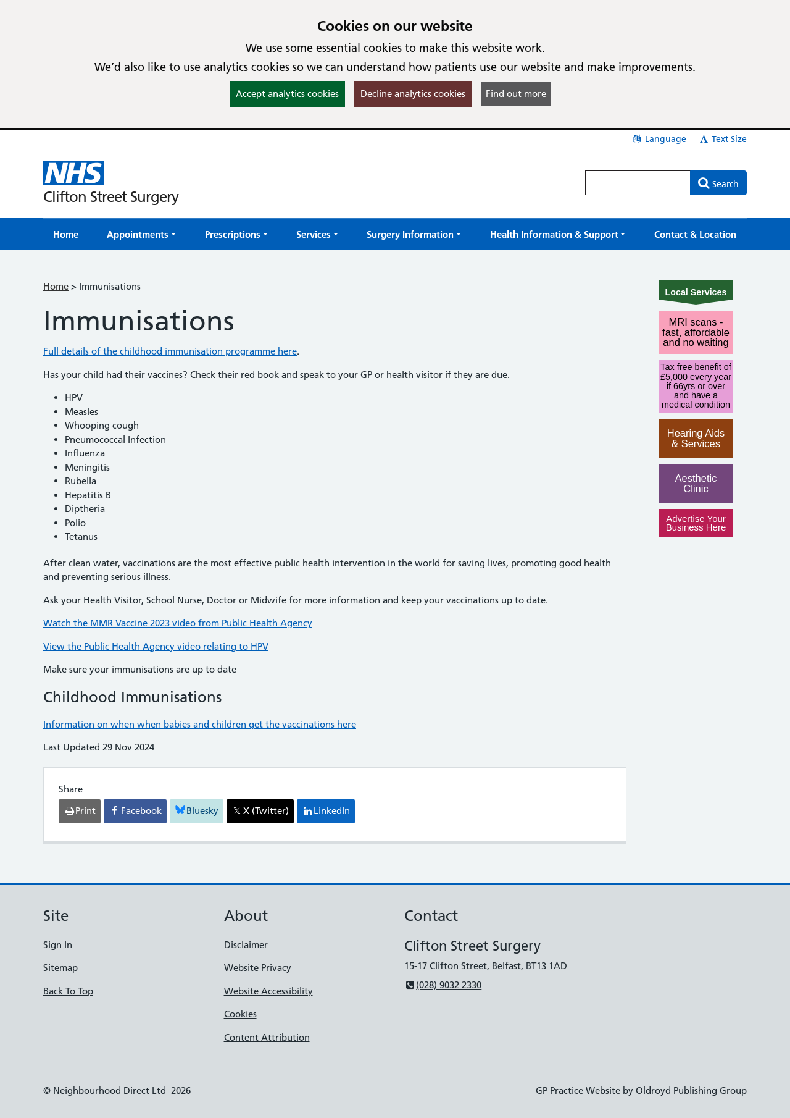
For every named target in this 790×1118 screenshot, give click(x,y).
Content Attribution (267, 1037)
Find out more (516, 93)
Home (56, 286)
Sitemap (60, 967)
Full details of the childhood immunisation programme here (170, 351)
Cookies (240, 1014)
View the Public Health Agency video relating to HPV (155, 646)
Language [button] (658, 139)
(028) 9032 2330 (442, 985)
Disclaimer (246, 945)
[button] (141, 234)
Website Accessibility (268, 991)
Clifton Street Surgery (110, 197)
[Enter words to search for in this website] (638, 182)
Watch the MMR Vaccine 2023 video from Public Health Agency (177, 623)
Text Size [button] (722, 139)
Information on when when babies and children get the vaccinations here (199, 724)
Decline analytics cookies (412, 93)
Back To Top (68, 991)
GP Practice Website (578, 1090)
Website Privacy (257, 967)
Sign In (57, 945)
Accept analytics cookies (287, 93)
